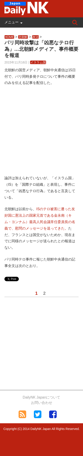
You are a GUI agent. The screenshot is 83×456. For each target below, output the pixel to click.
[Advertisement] (41, 133)
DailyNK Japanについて (41, 397)
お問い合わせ (41, 403)
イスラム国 (38, 62)
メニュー (11, 22)
